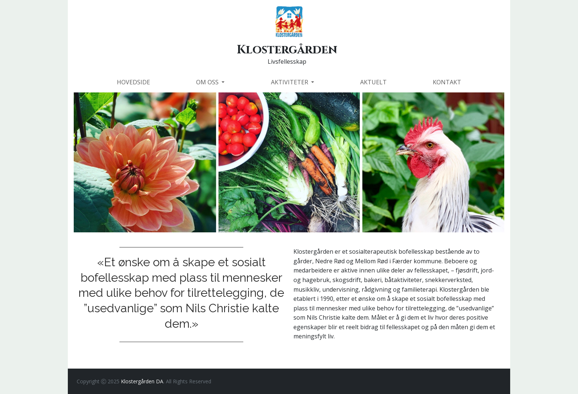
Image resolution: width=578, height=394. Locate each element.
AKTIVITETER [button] (290, 82)
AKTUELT (373, 82)
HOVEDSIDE (133, 82)
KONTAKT (447, 82)
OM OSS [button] (208, 82)
